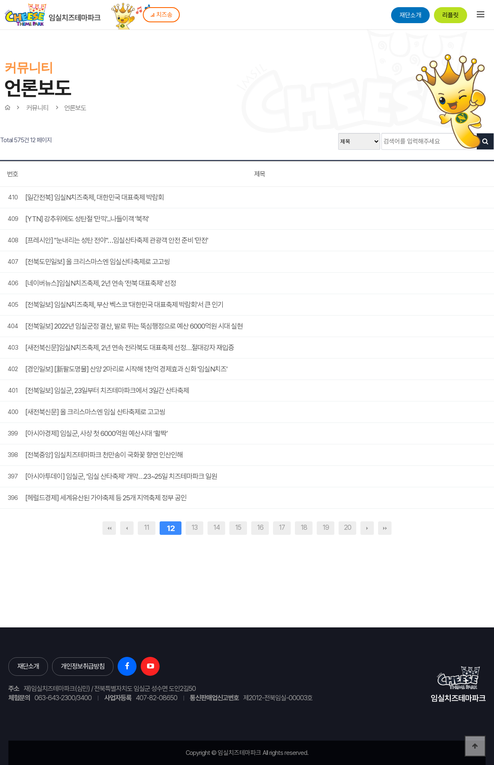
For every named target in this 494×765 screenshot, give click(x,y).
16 (260, 527)
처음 (109, 528)
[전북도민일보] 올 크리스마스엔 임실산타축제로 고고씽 (97, 262)
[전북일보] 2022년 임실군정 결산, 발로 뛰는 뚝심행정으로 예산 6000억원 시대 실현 (134, 326)
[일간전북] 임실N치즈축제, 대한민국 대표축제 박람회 (94, 197)
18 (304, 527)
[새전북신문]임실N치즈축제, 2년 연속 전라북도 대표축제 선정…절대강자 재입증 (129, 347)
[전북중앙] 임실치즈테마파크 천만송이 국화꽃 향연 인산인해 (104, 455)
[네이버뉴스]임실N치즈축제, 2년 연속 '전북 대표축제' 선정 (100, 283)
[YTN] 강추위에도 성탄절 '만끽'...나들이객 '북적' (87, 219)
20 (347, 527)
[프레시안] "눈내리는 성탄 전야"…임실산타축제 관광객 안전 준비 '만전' (116, 240)
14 (216, 527)
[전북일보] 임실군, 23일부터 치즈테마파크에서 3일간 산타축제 (107, 390)
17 (282, 527)
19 (326, 527)
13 (194, 527)
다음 (367, 528)
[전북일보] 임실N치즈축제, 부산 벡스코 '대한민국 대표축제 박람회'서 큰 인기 (124, 304)
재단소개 (410, 15)
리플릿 (450, 15)
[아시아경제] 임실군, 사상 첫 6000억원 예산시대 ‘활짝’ (96, 433)
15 (238, 527)
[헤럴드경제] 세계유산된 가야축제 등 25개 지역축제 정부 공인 (106, 498)
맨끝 (385, 528)
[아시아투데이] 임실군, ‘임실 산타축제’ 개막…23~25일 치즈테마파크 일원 (121, 476)
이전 (127, 528)
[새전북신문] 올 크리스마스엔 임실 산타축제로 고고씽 (95, 412)
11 (146, 527)
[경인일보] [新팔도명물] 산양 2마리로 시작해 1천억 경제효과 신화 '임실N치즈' (126, 369)
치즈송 (161, 15)
